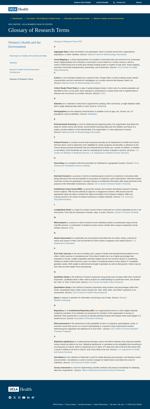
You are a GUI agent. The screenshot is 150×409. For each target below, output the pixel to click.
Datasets (13, 63)
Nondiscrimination (84, 404)
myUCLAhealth (102, 2)
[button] (82, 2)
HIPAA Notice (58, 404)
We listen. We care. (117, 404)
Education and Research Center (77, 18)
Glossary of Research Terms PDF (68, 42)
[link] (10, 397)
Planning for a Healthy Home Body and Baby (28, 56)
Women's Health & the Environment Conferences (24, 71)
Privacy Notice (70, 404)
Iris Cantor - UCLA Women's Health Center (43, 18)
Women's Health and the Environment (109, 18)
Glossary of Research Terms (21, 79)
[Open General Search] (138, 2)
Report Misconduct (101, 404)
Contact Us (120, 2)
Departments (17, 18)
